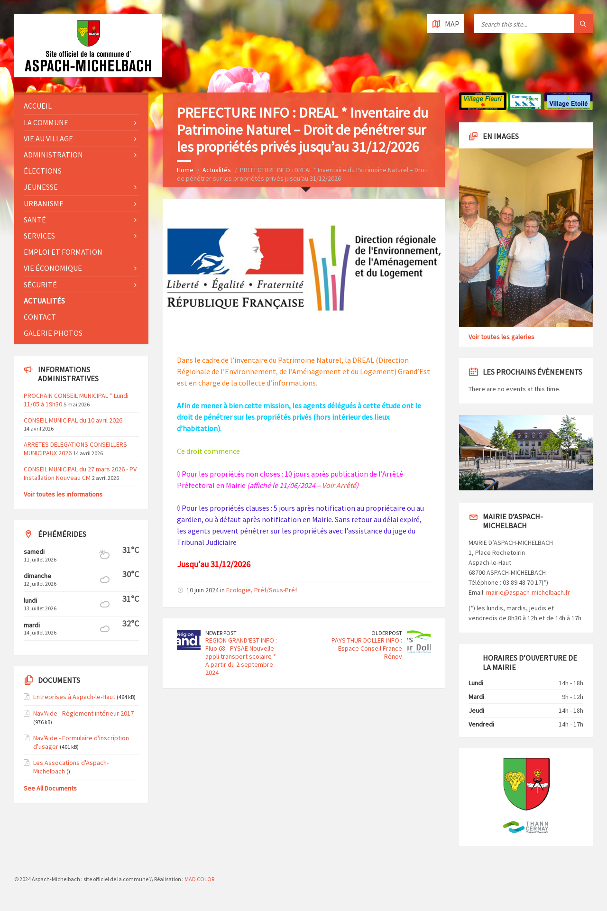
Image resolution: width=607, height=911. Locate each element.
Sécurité (40, 284)
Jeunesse (41, 187)
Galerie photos (53, 333)
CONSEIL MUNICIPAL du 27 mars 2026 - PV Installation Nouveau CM (80, 473)
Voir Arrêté (339, 485)
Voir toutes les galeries (501, 336)
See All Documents (50, 788)
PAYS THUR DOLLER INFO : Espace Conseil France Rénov (366, 648)
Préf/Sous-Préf (275, 590)
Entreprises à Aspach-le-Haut (74, 696)
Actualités (216, 170)
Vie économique (53, 268)
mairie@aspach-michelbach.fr (528, 592)
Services (39, 235)
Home (185, 170)
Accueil (38, 105)
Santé (35, 219)
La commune (46, 122)
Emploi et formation (63, 252)
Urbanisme (44, 203)
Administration (53, 154)
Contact (40, 317)
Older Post (386, 632)
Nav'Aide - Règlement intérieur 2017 (83, 713)
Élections (43, 170)
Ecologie (238, 590)
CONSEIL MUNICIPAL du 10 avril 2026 (73, 420)
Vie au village (48, 138)
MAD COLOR (199, 879)
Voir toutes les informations (63, 494)
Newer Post (221, 632)
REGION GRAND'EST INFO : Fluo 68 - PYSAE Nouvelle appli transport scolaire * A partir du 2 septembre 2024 (241, 656)
